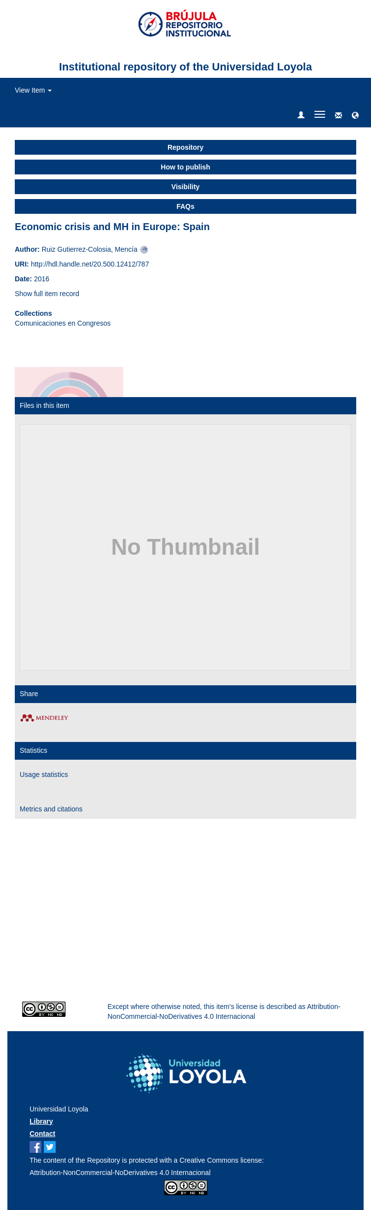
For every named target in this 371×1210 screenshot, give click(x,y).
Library (41, 1121)
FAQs (185, 206)
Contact (42, 1134)
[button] (355, 116)
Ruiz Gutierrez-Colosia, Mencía (89, 249)
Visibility (185, 187)
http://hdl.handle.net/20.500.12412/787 (90, 264)
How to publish (185, 167)
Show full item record (47, 294)
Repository (185, 147)
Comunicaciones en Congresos (63, 323)
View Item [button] (33, 90)
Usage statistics (44, 774)
